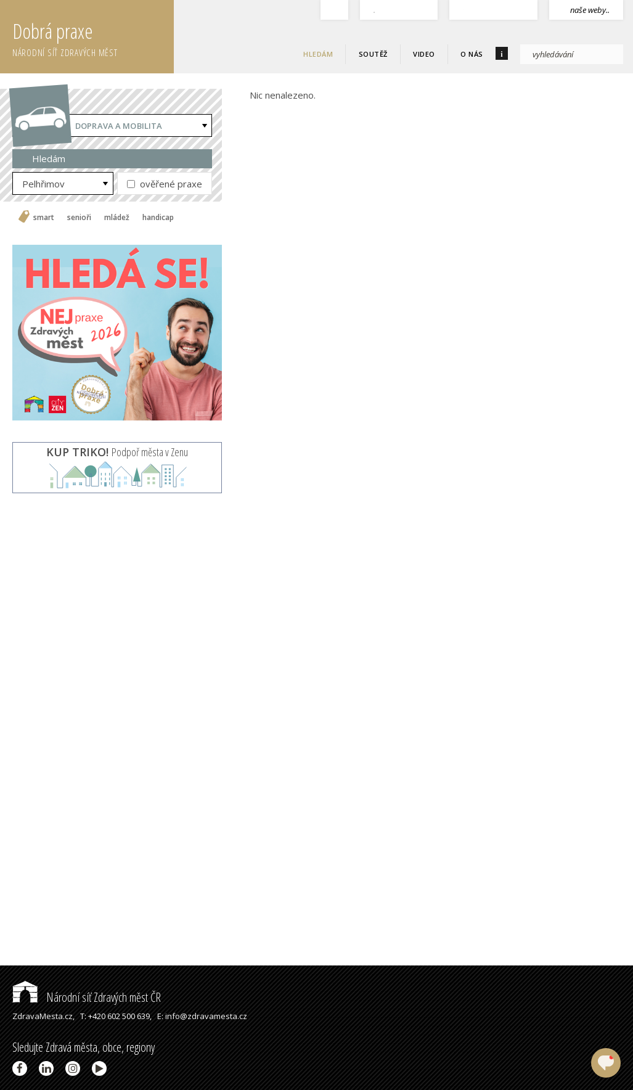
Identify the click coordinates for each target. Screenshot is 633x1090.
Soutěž (373, 54)
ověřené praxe (164, 184)
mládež (116, 217)
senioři (79, 217)
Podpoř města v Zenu (117, 452)
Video (424, 54)
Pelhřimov (43, 184)
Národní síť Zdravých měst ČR (86, 997)
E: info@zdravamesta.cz (202, 1016)
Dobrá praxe (93, 37)
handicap (158, 217)
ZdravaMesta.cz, (43, 1016)
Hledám (318, 54)
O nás (471, 54)
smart (43, 217)
